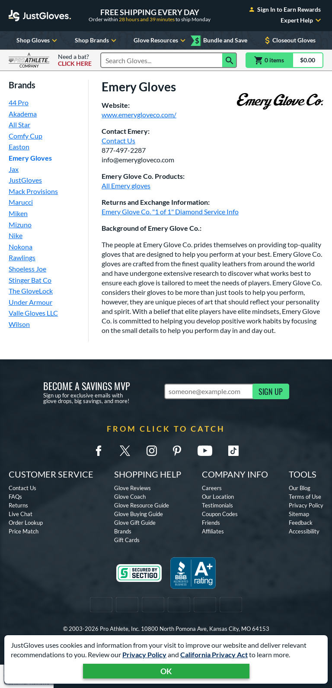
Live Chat (20, 513)
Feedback (301, 522)
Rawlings (22, 257)
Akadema (23, 114)
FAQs (15, 496)
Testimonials (217, 505)
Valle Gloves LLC (33, 313)
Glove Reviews (132, 488)
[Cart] (284, 60)
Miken (18, 213)
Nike (15, 235)
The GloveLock (31, 291)
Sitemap (299, 513)
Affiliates (213, 531)
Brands (122, 531)
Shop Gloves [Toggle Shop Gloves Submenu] (37, 40)
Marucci (21, 202)
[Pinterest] (177, 451)
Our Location (218, 496)
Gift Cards (127, 539)
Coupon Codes (220, 513)
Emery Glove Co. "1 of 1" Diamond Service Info (170, 211)
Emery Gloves (30, 158)
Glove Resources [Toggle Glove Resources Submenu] (161, 40)
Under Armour (30, 302)
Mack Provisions (33, 191)
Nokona (20, 246)
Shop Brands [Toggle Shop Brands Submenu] (96, 40)
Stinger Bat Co (30, 280)
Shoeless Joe (27, 269)
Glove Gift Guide (135, 522)
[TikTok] (233, 451)
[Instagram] (152, 451)
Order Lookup (26, 522)
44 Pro (19, 102)
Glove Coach (130, 496)
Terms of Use (305, 496)
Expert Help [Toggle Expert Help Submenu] (302, 20)
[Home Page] (40, 15)
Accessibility (304, 531)
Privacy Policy (144, 654)
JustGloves (25, 180)
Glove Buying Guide (138, 513)
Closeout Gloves (289, 40)
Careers (212, 488)
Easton (19, 146)
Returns (18, 505)
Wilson (19, 324)
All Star (19, 124)
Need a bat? (75, 60)
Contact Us (118, 140)
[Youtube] (204, 451)
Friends (211, 522)
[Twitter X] (125, 451)
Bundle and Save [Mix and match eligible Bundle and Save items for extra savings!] (221, 40)
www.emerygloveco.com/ (139, 114)
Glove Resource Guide (141, 505)
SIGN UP (271, 391)
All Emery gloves (126, 185)
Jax (14, 169)
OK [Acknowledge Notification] (166, 671)
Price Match (23, 531)
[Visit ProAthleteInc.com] (29, 60)
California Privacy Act (214, 654)
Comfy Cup (25, 136)
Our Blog (299, 488)
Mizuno (20, 224)
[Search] (229, 60)
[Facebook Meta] (98, 451)
